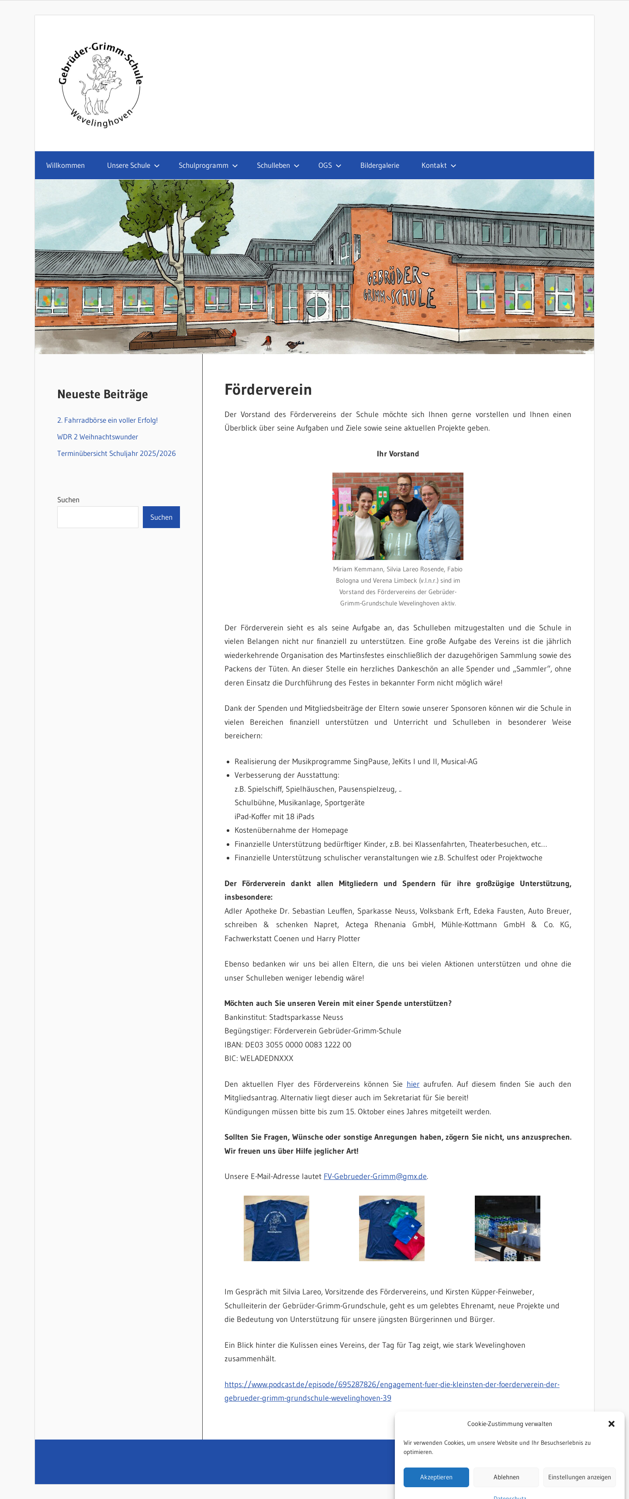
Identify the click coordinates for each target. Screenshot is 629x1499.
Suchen (68, 499)
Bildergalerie (379, 165)
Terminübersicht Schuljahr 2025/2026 (116, 453)
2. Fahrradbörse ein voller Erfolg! (107, 419)
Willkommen (65, 165)
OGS (330, 165)
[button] (611, 1445)
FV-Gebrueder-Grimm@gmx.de (375, 1176)
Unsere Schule (133, 165)
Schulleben (278, 165)
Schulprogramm (208, 165)
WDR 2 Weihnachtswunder (97, 436)
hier (413, 1084)
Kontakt (439, 165)
